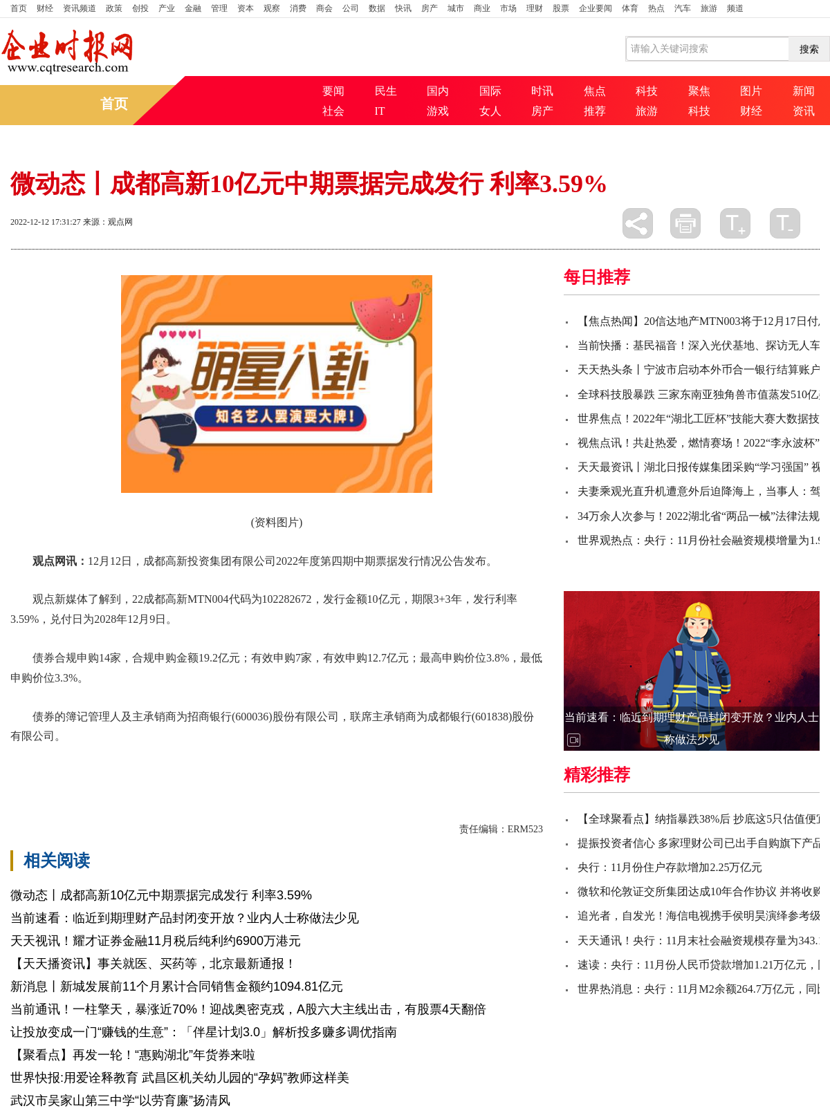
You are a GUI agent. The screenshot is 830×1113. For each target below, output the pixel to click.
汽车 (682, 8)
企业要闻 (595, 8)
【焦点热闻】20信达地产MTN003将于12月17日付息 (703, 321)
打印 (685, 223)
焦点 (595, 91)
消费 (298, 8)
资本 (245, 8)
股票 (561, 8)
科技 (647, 91)
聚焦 (699, 91)
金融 (193, 8)
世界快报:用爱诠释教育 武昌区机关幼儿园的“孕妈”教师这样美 (179, 1078)
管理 (219, 8)
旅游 (709, 8)
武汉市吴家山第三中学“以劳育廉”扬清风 (120, 1100)
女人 (490, 111)
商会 (324, 8)
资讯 (804, 111)
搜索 (809, 49)
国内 (438, 91)
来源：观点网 (108, 222)
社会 (333, 111)
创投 (140, 8)
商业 (482, 8)
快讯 (403, 8)
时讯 (542, 91)
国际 (490, 91)
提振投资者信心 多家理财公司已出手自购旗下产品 (701, 843)
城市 (456, 8)
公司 (350, 8)
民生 (386, 91)
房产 (429, 8)
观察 (272, 8)
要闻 (333, 91)
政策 (114, 8)
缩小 (785, 223)
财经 (45, 8)
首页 (18, 8)
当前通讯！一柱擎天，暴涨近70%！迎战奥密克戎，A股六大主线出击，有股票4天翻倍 (248, 1009)
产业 (166, 8)
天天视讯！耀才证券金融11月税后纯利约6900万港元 (155, 941)
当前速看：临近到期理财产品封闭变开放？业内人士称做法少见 (184, 918)
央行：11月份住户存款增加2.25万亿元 (670, 867)
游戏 (438, 111)
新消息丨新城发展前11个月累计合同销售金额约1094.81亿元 (176, 986)
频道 (735, 8)
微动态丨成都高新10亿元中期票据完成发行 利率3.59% (161, 895)
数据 (377, 8)
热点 (656, 8)
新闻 (804, 91)
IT (380, 111)
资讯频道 (79, 8)
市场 (508, 8)
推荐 (595, 111)
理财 (534, 8)
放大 (735, 223)
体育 (630, 8)
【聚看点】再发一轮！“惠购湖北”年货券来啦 (132, 1055)
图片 (751, 91)
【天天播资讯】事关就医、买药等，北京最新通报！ (153, 964)
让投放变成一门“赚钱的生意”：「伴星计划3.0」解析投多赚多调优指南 (203, 1032)
